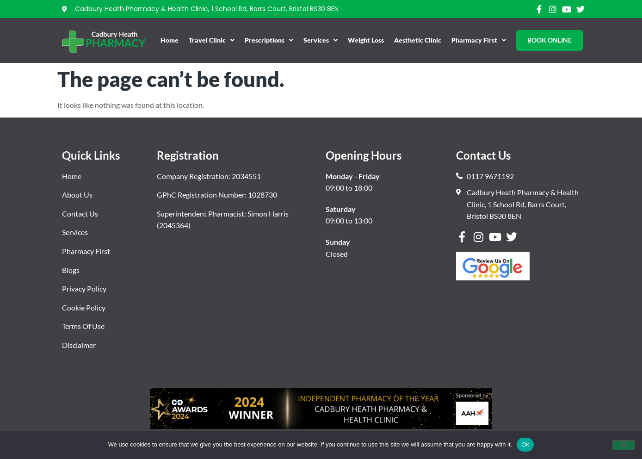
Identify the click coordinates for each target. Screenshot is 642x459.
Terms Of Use (83, 326)
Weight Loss (366, 40)
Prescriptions (269, 40)
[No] (623, 445)
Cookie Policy (83, 307)
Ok (525, 444)
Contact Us (80, 213)
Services (320, 40)
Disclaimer (79, 345)
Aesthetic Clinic (417, 40)
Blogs (71, 270)
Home (169, 40)
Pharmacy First (478, 40)
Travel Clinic (212, 40)
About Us (77, 194)
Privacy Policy (84, 288)
